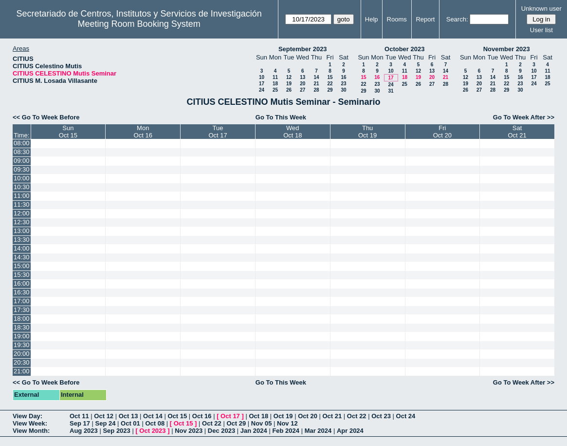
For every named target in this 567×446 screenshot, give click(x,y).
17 (261, 83)
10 (261, 77)
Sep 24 (105, 423)
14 (316, 77)
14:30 (22, 257)
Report (425, 19)
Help (371, 19)
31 (390, 91)
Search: (457, 19)
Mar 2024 (318, 430)
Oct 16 (202, 416)
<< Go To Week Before (46, 117)
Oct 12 (103, 416)
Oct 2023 (152, 430)
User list (541, 30)
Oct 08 (155, 423)
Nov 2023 (188, 430)
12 (289, 77)
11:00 (22, 195)
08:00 (22, 143)
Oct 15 (177, 416)
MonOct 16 (143, 131)
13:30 (22, 239)
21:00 (22, 371)
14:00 (22, 248)
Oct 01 (130, 423)
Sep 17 (80, 423)
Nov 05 (261, 423)
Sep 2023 (116, 430)
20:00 (22, 353)
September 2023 (302, 49)
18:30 (22, 327)
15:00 (22, 266)
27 (302, 90)
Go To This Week (281, 117)
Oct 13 (128, 416)
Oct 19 (283, 416)
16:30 (22, 292)
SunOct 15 (68, 131)
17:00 (22, 301)
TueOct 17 (217, 131)
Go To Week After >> (523, 117)
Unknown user (541, 8)
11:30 (22, 204)
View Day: (27, 416)
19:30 (22, 345)
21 (316, 83)
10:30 (22, 187)
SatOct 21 (517, 131)
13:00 (22, 230)
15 (329, 77)
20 (302, 83)
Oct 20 (307, 416)
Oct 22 (356, 416)
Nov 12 (287, 423)
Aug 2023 (84, 430)
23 (343, 83)
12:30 (22, 222)
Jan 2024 (253, 430)
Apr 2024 (350, 430)
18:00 (22, 318)
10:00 (22, 178)
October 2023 (404, 49)
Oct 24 (406, 416)
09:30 (22, 169)
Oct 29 (236, 423)
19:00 (22, 336)
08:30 (22, 151)
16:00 (22, 283)
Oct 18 (258, 416)
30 (343, 90)
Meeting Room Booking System (139, 24)
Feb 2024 (285, 430)
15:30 (22, 274)
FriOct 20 (442, 131)
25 (275, 90)
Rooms (397, 19)
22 (329, 83)
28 (316, 90)
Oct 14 (153, 416)
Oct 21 (332, 416)
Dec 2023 (221, 430)
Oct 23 (381, 416)
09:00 (22, 160)
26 (289, 90)
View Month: (31, 430)
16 (343, 77)
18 (275, 83)
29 (329, 90)
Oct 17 (230, 416)
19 (289, 83)
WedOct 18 (292, 131)
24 (261, 90)
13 (302, 77)
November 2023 (506, 49)
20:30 (22, 362)
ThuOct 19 (367, 131)
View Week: (30, 423)
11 (275, 77)
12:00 (22, 213)
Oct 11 (79, 416)
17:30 (22, 309)
